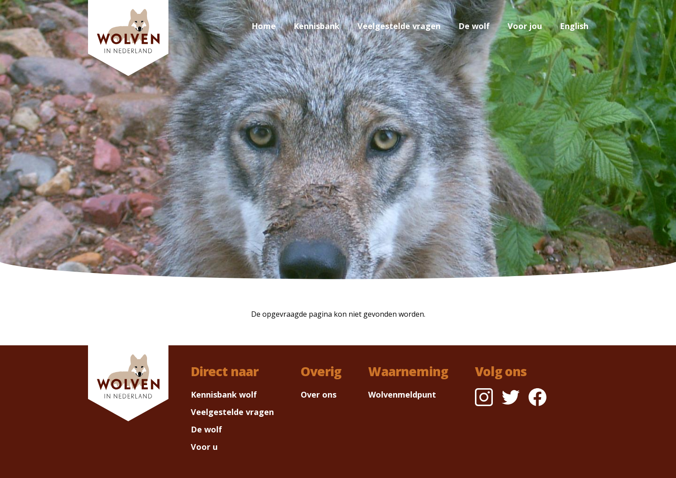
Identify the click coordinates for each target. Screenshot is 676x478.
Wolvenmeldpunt (402, 394)
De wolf (474, 26)
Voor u (204, 446)
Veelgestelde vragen (399, 26)
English (574, 26)
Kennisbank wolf (224, 394)
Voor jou (525, 26)
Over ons (318, 394)
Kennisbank (317, 26)
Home (264, 26)
